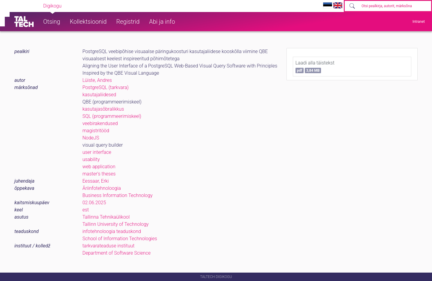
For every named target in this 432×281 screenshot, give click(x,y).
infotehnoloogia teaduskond (111, 231)
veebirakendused (100, 123)
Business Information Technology (117, 195)
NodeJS (90, 138)
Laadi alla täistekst (315, 66)
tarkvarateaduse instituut (108, 246)
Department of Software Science (116, 253)
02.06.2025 (94, 202)
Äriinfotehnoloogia (101, 188)
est (85, 210)
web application (99, 166)
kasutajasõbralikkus (103, 109)
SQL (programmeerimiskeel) (111, 116)
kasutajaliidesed (99, 94)
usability (91, 159)
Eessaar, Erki (95, 181)
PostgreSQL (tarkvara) (105, 87)
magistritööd (95, 130)
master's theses (99, 174)
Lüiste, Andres (97, 80)
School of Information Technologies (119, 238)
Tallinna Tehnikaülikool (106, 217)
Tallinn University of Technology (115, 224)
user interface (96, 152)
